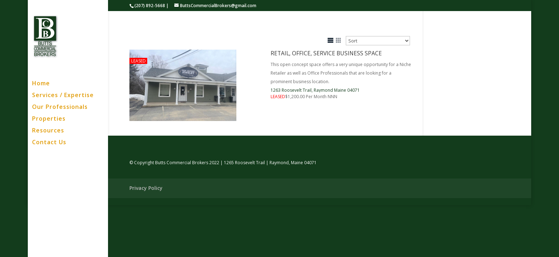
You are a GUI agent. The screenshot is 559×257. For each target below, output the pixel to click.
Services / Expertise (63, 95)
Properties (49, 119)
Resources (48, 131)
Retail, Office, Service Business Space (326, 53)
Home (41, 84)
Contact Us (49, 143)
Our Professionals (60, 107)
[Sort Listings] (378, 40)
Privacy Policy (146, 188)
